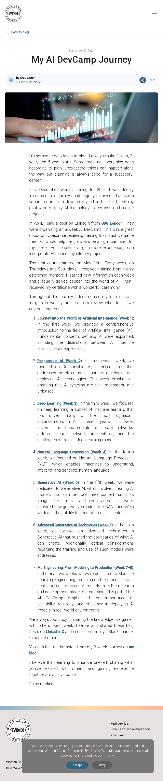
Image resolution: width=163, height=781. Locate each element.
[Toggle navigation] (154, 13)
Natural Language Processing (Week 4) (71, 452)
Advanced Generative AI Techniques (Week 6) (75, 525)
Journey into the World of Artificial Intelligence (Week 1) (85, 318)
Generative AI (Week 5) (58, 482)
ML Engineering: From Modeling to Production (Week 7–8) (85, 567)
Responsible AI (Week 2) (59, 361)
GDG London (111, 223)
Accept (77, 765)
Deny (102, 765)
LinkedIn (53, 632)
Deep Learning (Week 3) (57, 403)
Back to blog (20, 32)
